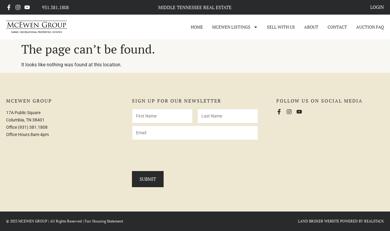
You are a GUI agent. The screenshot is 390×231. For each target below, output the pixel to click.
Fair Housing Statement (104, 221)
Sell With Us (281, 27)
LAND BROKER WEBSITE (318, 221)
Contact (337, 27)
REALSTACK (374, 221)
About (311, 27)
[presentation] (178, 154)
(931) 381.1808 (33, 127)
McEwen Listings (235, 27)
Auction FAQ (370, 27)
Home (197, 27)
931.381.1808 (55, 7)
